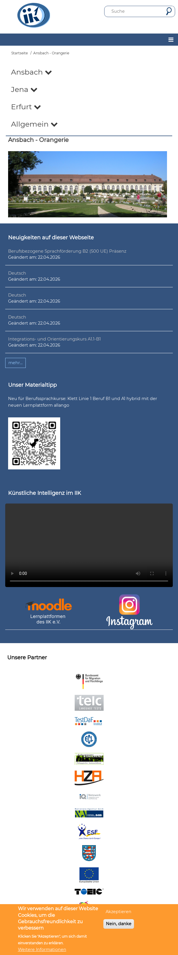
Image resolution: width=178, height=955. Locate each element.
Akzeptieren (118, 911)
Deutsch (17, 273)
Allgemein (34, 124)
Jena (24, 89)
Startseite (19, 53)
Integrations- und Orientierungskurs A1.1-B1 (54, 339)
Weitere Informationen (42, 949)
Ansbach (31, 72)
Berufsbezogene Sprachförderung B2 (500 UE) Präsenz (67, 251)
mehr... (15, 362)
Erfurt (26, 106)
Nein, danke (118, 923)
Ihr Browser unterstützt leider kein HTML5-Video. (89, 545)
